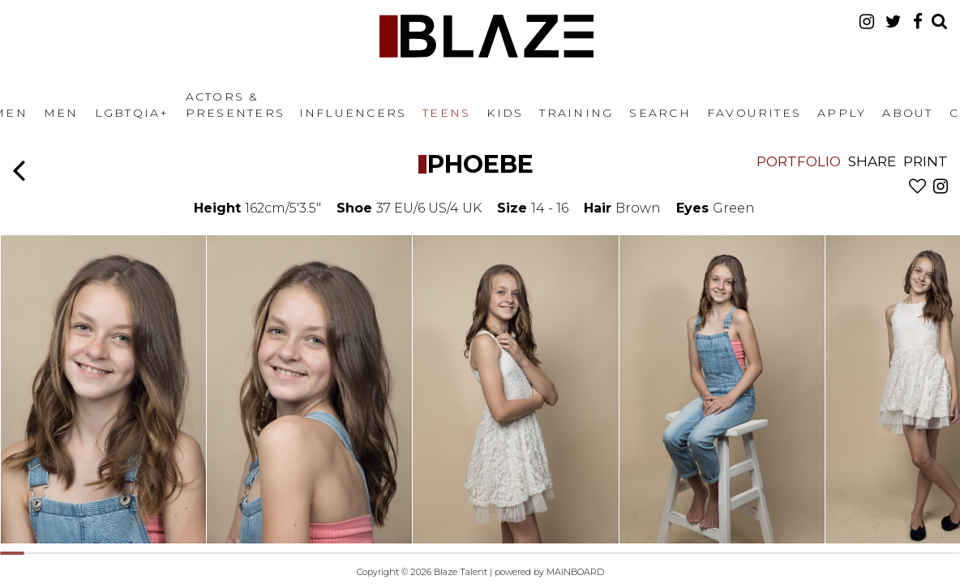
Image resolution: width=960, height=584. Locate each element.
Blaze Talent (486, 36)
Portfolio (798, 161)
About (907, 112)
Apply (841, 112)
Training (576, 112)
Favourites (754, 112)
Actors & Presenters (235, 104)
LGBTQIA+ (132, 112)
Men (61, 112)
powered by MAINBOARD (549, 572)
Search (659, 112)
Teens (446, 112)
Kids (504, 112)
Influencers (353, 112)
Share (872, 161)
